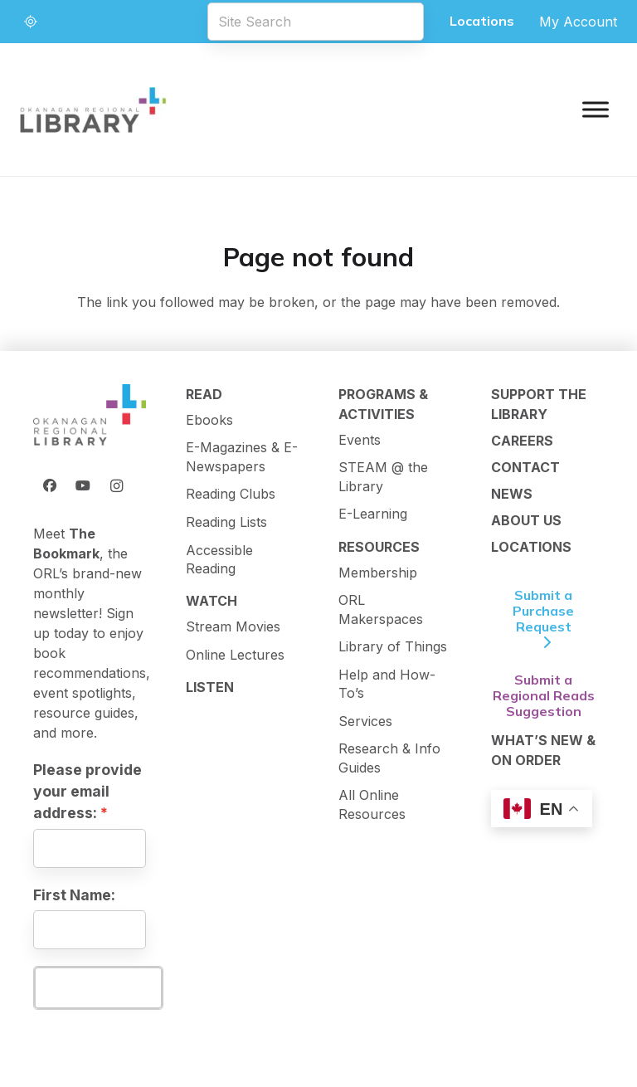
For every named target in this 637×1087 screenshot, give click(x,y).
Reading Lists (226, 522)
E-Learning (372, 513)
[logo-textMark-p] (93, 110)
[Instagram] (116, 485)
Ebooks (209, 420)
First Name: (74, 895)
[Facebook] (49, 485)
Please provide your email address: (87, 791)
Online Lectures (235, 654)
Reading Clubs (230, 493)
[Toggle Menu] (595, 109)
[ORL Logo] (89, 415)
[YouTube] (83, 485)
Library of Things (392, 646)
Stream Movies (233, 626)
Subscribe (98, 987)
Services (365, 721)
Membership (377, 572)
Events (359, 439)
